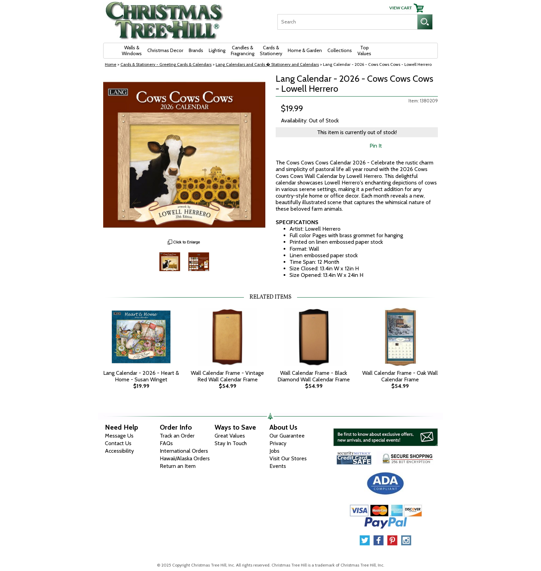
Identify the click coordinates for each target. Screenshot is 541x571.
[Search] (347, 22)
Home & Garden (305, 50)
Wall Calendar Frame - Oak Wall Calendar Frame (400, 376)
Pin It (376, 145)
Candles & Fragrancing (242, 50)
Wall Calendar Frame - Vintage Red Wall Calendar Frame (227, 376)
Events (277, 466)
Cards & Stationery (271, 50)
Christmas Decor (165, 50)
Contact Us (118, 443)
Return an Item (178, 466)
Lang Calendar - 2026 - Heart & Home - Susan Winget (141, 376)
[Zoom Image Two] (198, 261)
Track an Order (177, 435)
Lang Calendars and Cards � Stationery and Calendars (267, 64)
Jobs (274, 451)
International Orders (184, 451)
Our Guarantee (287, 435)
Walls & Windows (132, 50)
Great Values (230, 435)
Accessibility (119, 451)
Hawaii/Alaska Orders (185, 458)
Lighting (217, 50)
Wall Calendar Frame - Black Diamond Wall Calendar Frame (313, 376)
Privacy (277, 443)
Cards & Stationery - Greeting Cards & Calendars (166, 64)
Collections (339, 50)
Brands (196, 50)
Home (110, 64)
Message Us (119, 435)
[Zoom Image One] (169, 261)
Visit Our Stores (288, 458)
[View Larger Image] (184, 155)
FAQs (166, 443)
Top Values (364, 50)
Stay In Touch (231, 443)
